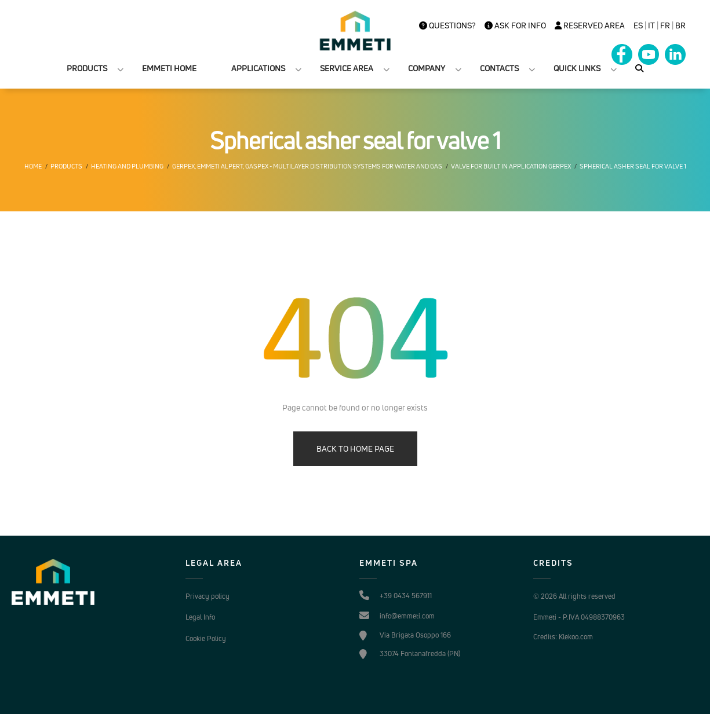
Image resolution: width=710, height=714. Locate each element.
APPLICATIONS (258, 68)
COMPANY (426, 68)
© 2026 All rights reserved (574, 596)
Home (33, 166)
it (651, 25)
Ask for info (515, 25)
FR (665, 25)
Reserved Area (590, 25)
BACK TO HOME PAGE (355, 448)
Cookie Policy (205, 638)
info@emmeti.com (407, 616)
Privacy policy (207, 596)
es (638, 25)
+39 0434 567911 (406, 596)
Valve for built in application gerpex (511, 166)
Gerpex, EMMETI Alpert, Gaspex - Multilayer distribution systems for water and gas (307, 166)
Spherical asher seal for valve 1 (633, 166)
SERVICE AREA (346, 68)
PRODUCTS (87, 68)
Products (66, 166)
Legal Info (200, 617)
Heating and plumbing (127, 166)
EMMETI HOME (169, 68)
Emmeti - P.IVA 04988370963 (579, 617)
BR (680, 25)
